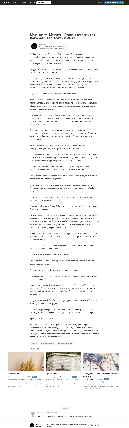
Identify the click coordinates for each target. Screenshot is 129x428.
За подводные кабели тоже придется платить (100, 375)
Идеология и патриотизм (47, 343)
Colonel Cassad (88, 379)
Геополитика (34, 343)
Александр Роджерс (14, 377)
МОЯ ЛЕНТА (16, 2)
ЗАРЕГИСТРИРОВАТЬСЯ (114, 2)
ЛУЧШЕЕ (25, 2)
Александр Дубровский (53, 377)
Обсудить (65, 408)
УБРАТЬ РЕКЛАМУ (43, 2)
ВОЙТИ (99, 2)
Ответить (39, 419)
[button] (126, 2)
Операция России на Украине (65, 343)
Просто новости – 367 (56, 374)
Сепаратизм (14, 374)
